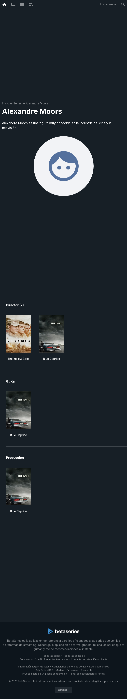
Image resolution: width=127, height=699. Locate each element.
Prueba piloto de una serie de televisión (44, 673)
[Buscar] (123, 4)
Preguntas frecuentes (56, 659)
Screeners (72, 670)
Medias (60, 670)
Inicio (5, 103)
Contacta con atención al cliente (89, 659)
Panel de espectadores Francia (87, 673)
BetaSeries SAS (44, 670)
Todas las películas (74, 655)
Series (17, 103)
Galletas (45, 666)
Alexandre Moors (37, 103)
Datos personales (99, 666)
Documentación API (31, 659)
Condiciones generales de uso (69, 666)
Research (86, 670)
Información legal (28, 666)
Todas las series (51, 655)
